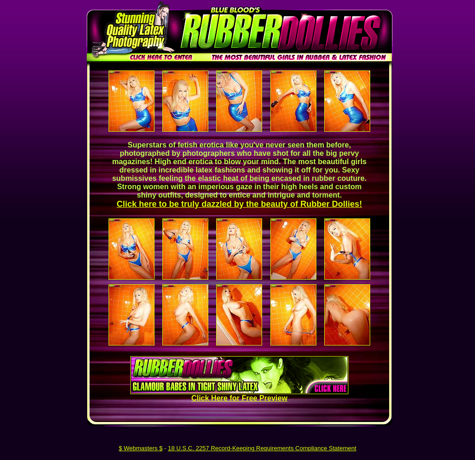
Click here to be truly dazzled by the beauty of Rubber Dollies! (239, 204)
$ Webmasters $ (140, 448)
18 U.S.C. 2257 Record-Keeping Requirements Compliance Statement (262, 448)
